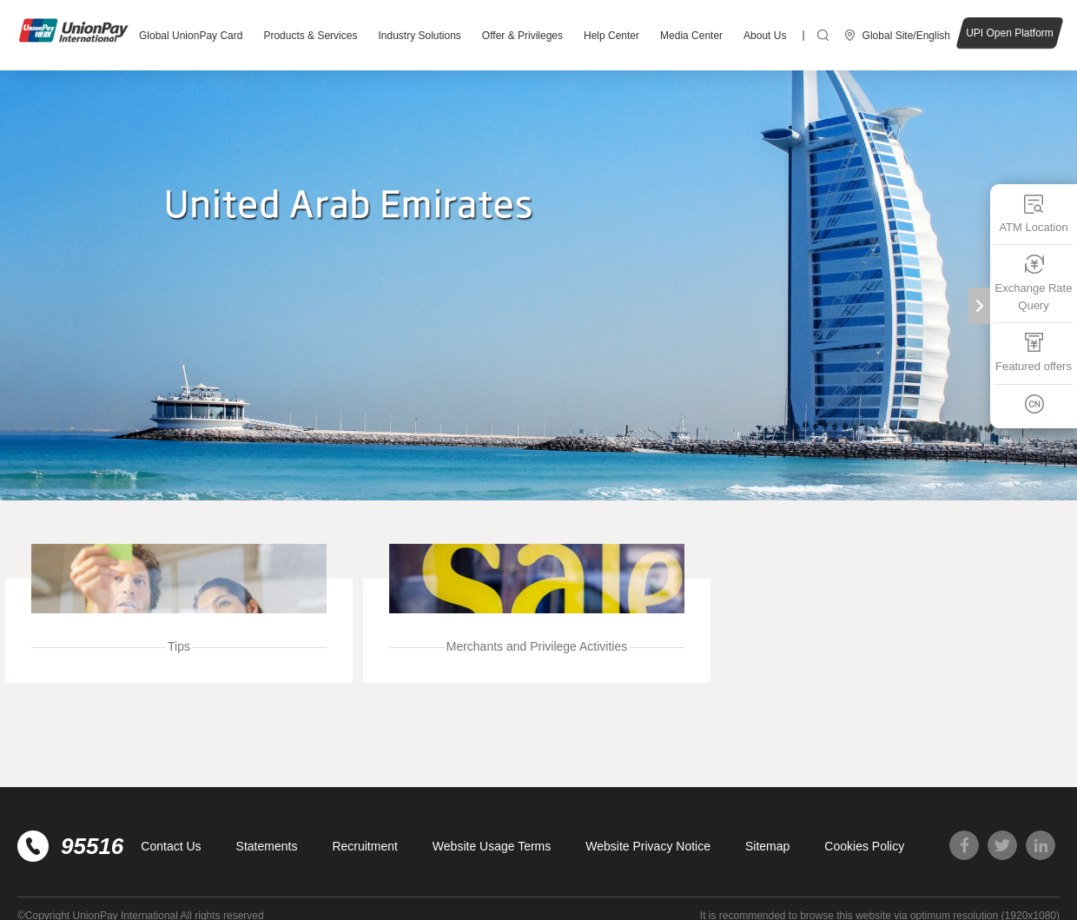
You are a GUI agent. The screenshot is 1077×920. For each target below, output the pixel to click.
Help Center (611, 36)
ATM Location (1033, 213)
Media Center (691, 36)
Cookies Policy (864, 846)
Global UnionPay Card (190, 36)
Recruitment (364, 846)
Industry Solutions (419, 36)
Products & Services (310, 36)
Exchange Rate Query (1034, 283)
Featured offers (1033, 352)
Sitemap (767, 846)
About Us (764, 36)
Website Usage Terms (492, 846)
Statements (267, 846)
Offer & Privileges (522, 36)
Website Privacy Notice (647, 846)
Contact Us (171, 846)
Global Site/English (906, 36)
